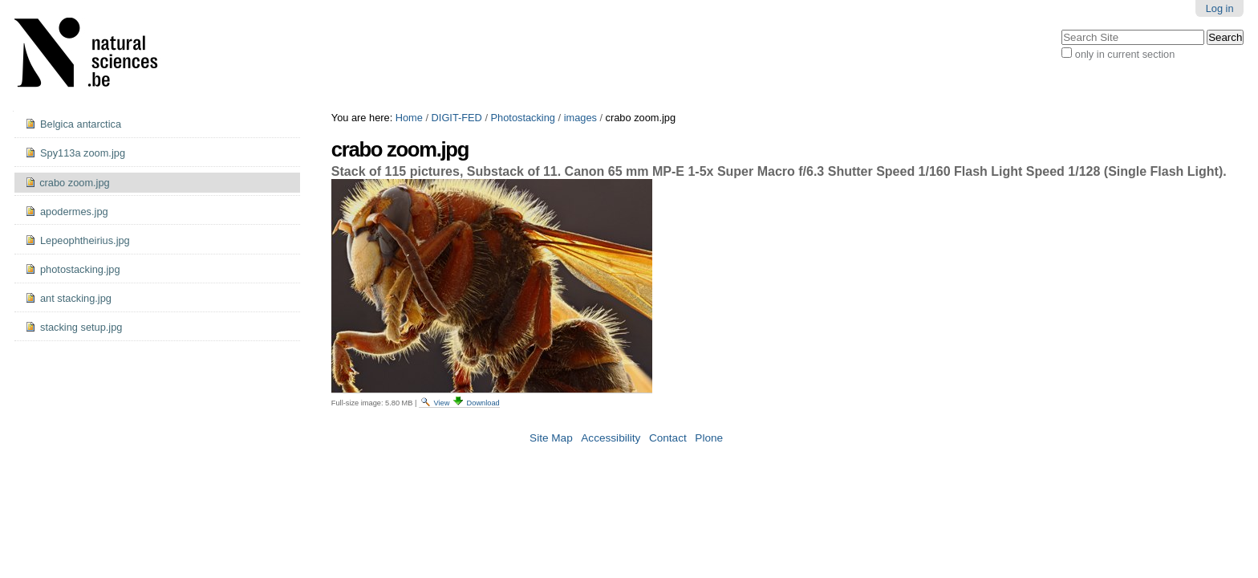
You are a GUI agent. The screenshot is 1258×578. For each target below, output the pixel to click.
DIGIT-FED (457, 118)
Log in (1220, 8)
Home (409, 118)
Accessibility (610, 438)
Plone (709, 438)
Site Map (551, 438)
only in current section (1125, 54)
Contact (668, 438)
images (580, 118)
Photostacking (523, 118)
